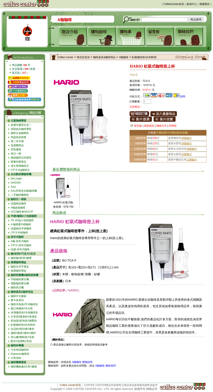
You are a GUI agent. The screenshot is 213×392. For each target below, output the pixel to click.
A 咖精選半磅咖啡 (21, 224)
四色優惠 (16, 149)
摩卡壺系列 (17, 300)
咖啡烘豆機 (17, 287)
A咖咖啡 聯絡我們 (105, 365)
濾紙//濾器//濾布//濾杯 (23, 332)
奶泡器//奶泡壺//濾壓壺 (24, 320)
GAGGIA (16, 182)
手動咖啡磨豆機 (20, 279)
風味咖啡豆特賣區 (21, 157)
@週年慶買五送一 (21, 124)
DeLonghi (16, 178)
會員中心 (192, 4)
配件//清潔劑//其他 (21, 341)
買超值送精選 (18, 137)
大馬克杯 (16, 357)
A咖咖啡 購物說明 (82, 362)
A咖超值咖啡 (18, 207)
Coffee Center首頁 (70, 385)
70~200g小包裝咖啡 (22, 220)
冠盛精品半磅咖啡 (21, 228)
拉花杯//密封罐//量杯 (22, 328)
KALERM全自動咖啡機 (24, 190)
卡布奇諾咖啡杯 (20, 349)
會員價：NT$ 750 (63, 206)
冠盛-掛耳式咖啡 (20, 249)
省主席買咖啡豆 (20, 165)
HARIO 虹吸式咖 (63, 202)
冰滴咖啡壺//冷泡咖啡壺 (24, 312)
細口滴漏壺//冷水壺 (22, 308)
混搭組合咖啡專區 (21, 129)
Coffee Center (65, 57)
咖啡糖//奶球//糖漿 (21, 258)
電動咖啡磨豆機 (20, 283)
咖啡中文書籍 (18, 296)
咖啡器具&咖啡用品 (104, 57)
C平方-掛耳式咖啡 (21, 245)
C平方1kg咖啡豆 (20, 169)
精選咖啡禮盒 (18, 270)
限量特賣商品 (18, 161)
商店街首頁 (83, 57)
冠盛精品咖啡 (18, 203)
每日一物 (16, 153)
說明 (182, 96)
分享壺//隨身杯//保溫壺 (24, 316)
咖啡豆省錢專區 (20, 133)
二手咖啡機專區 (20, 194)
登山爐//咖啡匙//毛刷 (22, 337)
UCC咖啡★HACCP (22, 211)
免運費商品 (17, 145)
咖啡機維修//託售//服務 (24, 366)
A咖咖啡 (123, 57)
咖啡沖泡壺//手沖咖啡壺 (24, 304)
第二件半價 (17, 141)
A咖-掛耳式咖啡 (20, 241)
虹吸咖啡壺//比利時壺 (23, 324)
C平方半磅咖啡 (19, 232)
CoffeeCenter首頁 (174, 4)
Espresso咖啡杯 (20, 353)
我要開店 (204, 4)
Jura (13, 186)
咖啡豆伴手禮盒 (20, 266)
